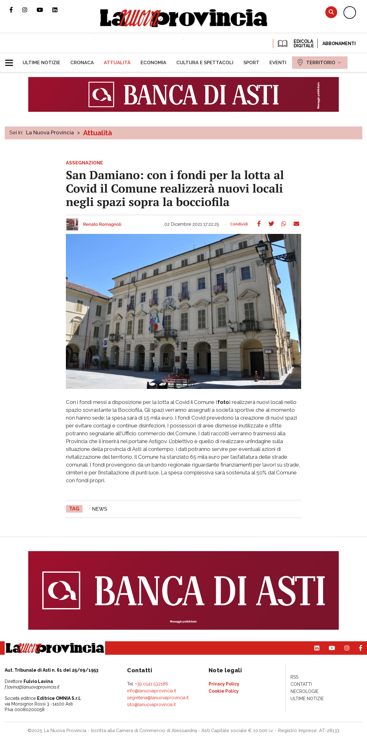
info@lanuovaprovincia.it (151, 690)
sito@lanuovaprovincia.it (151, 704)
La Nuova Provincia (50, 132)
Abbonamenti (339, 43)
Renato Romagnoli (102, 224)
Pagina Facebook (15, 10)
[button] (11, 60)
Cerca (331, 12)
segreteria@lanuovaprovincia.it (158, 697)
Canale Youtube (44, 10)
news (99, 509)
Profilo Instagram (29, 10)
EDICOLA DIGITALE (295, 43)
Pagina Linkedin (59, 10)
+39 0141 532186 (151, 683)
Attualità (97, 133)
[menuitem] (41, 62)
